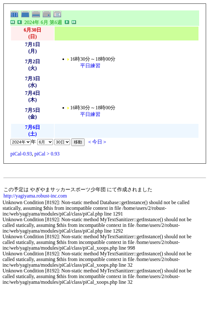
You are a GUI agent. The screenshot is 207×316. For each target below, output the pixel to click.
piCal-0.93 (21, 153)
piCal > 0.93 (47, 153)
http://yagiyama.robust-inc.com (35, 195)
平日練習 (90, 65)
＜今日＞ (97, 141)
